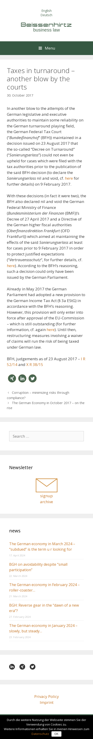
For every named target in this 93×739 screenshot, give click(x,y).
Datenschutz (40, 734)
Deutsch (46, 15)
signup (46, 495)
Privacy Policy (46, 696)
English (47, 10)
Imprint (46, 702)
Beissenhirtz (46, 24)
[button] (12, 378)
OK (56, 734)
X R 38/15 (34, 364)
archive (46, 501)
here (69, 178)
